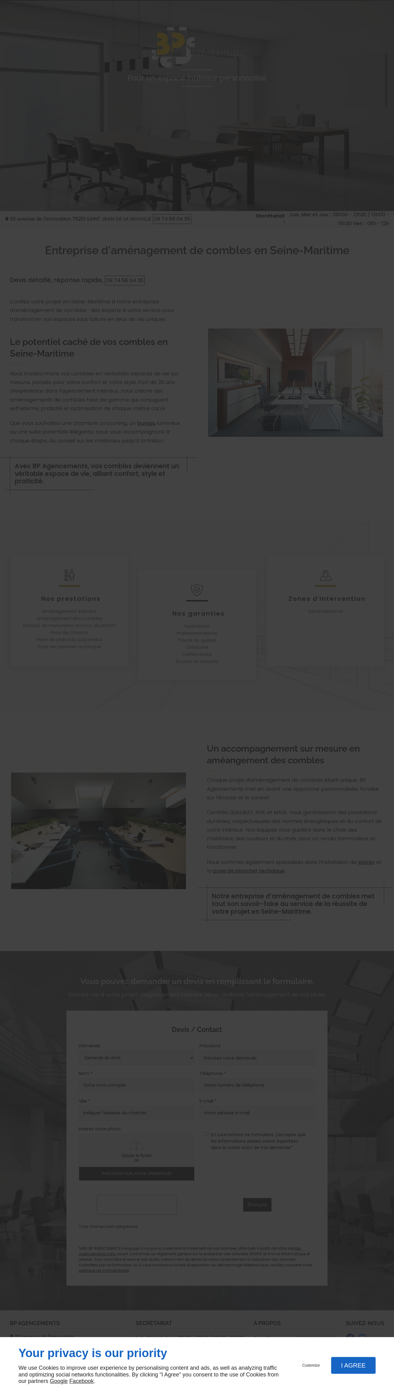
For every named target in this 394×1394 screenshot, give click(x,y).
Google (59, 1381)
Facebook (81, 1381)
